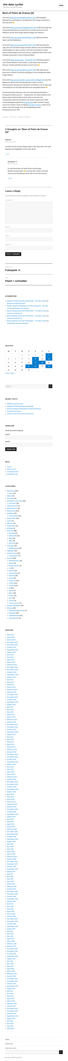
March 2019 (11, 827)
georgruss (5, 117)
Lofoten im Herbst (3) (14, 318)
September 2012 (12, 1016)
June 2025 (10, 655)
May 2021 (10, 769)
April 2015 (10, 939)
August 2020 (11, 792)
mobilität (10, 513)
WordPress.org (12, 474)
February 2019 (12, 829)
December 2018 (12, 831)
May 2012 (10, 1026)
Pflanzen (10, 523)
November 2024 (12, 670)
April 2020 (11, 799)
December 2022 (12, 724)
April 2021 (10, 772)
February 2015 (12, 944)
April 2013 (10, 998)
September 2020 (13, 789)
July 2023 (10, 707)
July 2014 (10, 961)
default (9, 496)
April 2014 (10, 969)
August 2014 (11, 959)
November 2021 (12, 757)
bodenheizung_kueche (17, 610)
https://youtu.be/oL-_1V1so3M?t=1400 (23, 60)
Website (8, 244)
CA (10, 568)
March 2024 (11, 687)
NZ (10, 588)
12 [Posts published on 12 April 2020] (49, 359)
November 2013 (12, 981)
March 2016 (11, 914)
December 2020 (12, 782)
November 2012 (12, 1011)
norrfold (12, 585)
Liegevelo (21, 117)
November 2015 (12, 921)
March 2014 (11, 971)
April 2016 (10, 911)
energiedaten (13, 556)
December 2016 (12, 891)
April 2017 (10, 881)
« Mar (7, 373)
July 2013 (10, 991)
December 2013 (12, 978)
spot (10, 598)
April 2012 (10, 1028)
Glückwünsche (12, 506)
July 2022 (10, 737)
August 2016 (11, 901)
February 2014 (12, 974)
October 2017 (11, 866)
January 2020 (11, 807)
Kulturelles (11, 511)
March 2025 (11, 662)
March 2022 (11, 747)
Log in (9, 467)
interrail (12, 576)
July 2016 (10, 904)
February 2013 (12, 1003)
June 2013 (10, 993)
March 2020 (11, 802)
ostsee (9, 521)
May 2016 (10, 909)
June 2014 (10, 964)
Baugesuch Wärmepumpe (16, 303)
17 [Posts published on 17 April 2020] (35, 362)
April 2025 (10, 660)
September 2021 (12, 762)
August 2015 (11, 929)
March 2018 (11, 854)
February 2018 (12, 856)
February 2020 (12, 804)
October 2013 (11, 983)
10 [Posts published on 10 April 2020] (35, 359)
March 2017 (11, 884)
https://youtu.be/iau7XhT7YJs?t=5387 (23, 45)
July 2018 (10, 844)
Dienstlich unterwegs (14, 501)
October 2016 (11, 896)
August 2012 (11, 1018)
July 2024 (10, 680)
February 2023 (12, 719)
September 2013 (12, 986)
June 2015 (10, 934)
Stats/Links (9, 1044)
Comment (9, 200)
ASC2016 (12, 533)
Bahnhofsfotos (14, 561)
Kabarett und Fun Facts (15, 404)
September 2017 (12, 869)
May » (13, 373)
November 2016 (12, 894)
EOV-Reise (12, 503)
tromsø (11, 600)
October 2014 (11, 954)
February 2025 (12, 665)
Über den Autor (11, 1048)
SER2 (10, 538)
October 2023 (11, 699)
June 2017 (10, 876)
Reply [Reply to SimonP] (7, 154)
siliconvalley (13, 516)
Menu (61, 5)
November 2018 (12, 834)
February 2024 (12, 689)
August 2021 (11, 764)
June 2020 (10, 794)
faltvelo (11, 571)
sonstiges (10, 546)
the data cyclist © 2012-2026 (13, 1057)
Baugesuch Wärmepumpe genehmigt (20, 406)
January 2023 (11, 722)
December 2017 (12, 861)
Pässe (11, 593)
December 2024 (12, 667)
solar (10, 493)
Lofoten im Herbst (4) (14, 313)
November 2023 (12, 697)
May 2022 (10, 742)
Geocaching (13, 573)
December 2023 (12, 694)
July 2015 (10, 931)
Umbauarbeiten (14, 615)
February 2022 (12, 749)
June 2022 (10, 739)
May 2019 (10, 822)
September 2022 (12, 732)
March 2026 (11, 640)
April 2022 (10, 744)
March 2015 (11, 941)
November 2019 (12, 809)
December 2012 (12, 1008)
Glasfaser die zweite (21, 308)
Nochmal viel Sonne (14, 411)
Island (11, 578)
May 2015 (10, 936)
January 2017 (11, 889)
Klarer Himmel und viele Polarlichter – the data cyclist (26, 311)
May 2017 (10, 879)
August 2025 (11, 652)
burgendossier (14, 566)
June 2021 (10, 767)
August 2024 (11, 677)
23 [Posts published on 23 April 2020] (29, 366)
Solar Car (10, 531)
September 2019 (12, 814)
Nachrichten (11, 518)
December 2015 (12, 919)
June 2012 (10, 1023)
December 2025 (12, 642)
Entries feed (11, 469)
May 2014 (10, 966)
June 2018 (10, 846)
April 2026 (11, 637)
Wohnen (10, 608)
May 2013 (10, 996)
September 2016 (12, 899)
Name (7, 227)
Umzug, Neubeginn (13, 605)
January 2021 (11, 779)
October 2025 (11, 647)
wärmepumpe (14, 618)
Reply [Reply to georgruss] (10, 178)
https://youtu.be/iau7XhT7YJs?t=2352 (22, 37)
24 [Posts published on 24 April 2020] (35, 366)
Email (7, 236)
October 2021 (11, 759)
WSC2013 (12, 543)
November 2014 (12, 951)
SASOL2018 (12, 536)
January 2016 (11, 916)
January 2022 (11, 752)
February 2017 (12, 886)
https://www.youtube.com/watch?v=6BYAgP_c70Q (27, 80)
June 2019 (10, 819)
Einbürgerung (14, 548)
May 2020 (10, 797)
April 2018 (10, 851)
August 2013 (11, 988)
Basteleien (11, 491)
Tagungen (10, 551)
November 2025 (12, 645)
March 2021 (11, 774)
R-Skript (10, 528)
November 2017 (12, 864)
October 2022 (11, 729)
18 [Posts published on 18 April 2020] (42, 362)
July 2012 (10, 1021)
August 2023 (11, 704)
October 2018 (11, 836)
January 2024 (11, 692)
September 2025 (12, 650)
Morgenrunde (28, 102)
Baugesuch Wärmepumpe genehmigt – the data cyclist (26, 301)
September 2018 (12, 839)
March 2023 (11, 717)
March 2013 (11, 1001)
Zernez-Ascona (14, 603)
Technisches (11, 553)
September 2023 (12, 702)
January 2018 (11, 859)
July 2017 (10, 874)
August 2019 (11, 817)
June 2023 (10, 709)
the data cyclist (13, 4)
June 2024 (10, 682)
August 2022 (11, 734)
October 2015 (11, 924)
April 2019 (10, 824)
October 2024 (11, 672)
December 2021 (12, 754)
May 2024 (10, 685)
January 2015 (11, 946)
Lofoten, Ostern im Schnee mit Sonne (20, 414)
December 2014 (12, 949)
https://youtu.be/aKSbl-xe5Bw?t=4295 (23, 18)
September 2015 (12, 926)
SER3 (10, 541)
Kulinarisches (12, 508)
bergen (11, 563)
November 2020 (12, 784)
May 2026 (10, 635)
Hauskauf (12, 613)
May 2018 (10, 849)
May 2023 (10, 712)
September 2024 (12, 675)
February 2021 (12, 777)
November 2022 (12, 727)
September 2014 (12, 956)
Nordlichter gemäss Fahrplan (17, 323)
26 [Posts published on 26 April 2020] (49, 366)
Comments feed (12, 471)
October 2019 (11, 812)
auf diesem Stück (35, 105)
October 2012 (11, 1013)
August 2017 (11, 871)
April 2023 (10, 714)
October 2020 (11, 787)
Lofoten (11, 583)
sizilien (11, 595)
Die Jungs (10, 498)
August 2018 (11, 841)
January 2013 (11, 1006)
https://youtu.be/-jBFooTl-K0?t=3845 (23, 70)
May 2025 (10, 657)
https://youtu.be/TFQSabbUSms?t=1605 (23, 27)
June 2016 (10, 906)
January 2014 (11, 976)
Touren (9, 558)
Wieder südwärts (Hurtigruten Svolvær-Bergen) (24, 409)
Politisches (27, 117)
